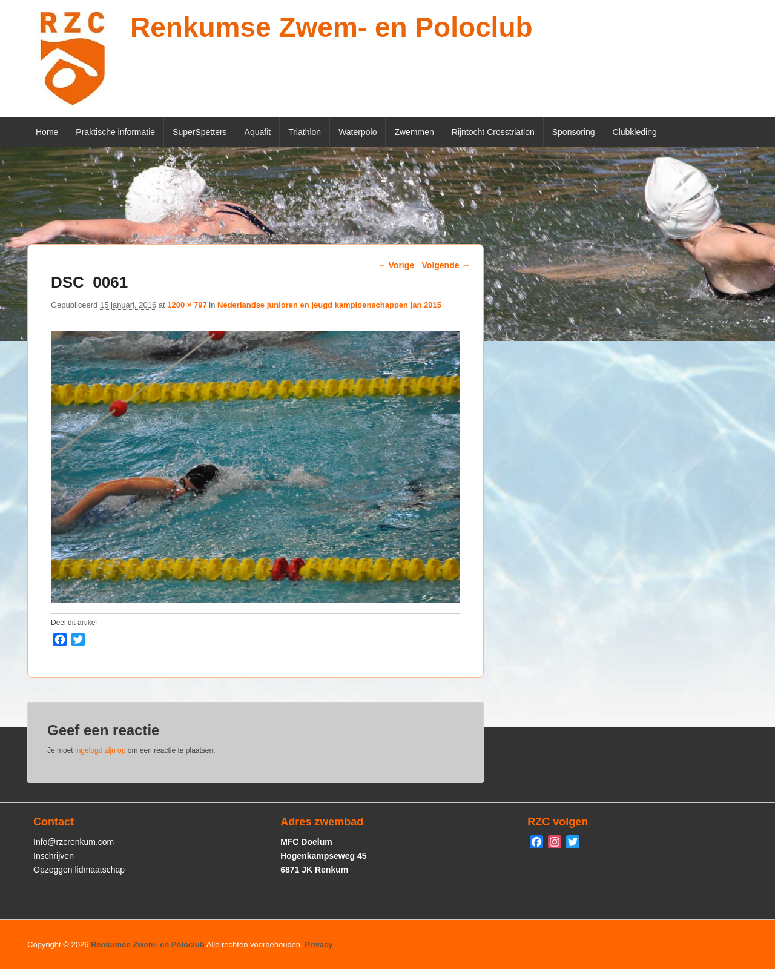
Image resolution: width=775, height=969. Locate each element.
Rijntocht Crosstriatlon (493, 132)
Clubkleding (635, 132)
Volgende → (446, 265)
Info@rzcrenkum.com (73, 842)
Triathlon (304, 132)
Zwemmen (414, 132)
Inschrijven (53, 856)
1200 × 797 (186, 304)
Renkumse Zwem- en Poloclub (331, 27)
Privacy (318, 944)
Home (47, 132)
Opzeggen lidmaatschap (79, 870)
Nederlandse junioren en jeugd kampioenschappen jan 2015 (329, 304)
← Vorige (396, 265)
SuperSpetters (200, 132)
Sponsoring (573, 132)
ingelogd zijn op (100, 750)
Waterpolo (357, 132)
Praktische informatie (115, 132)
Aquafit (258, 132)
